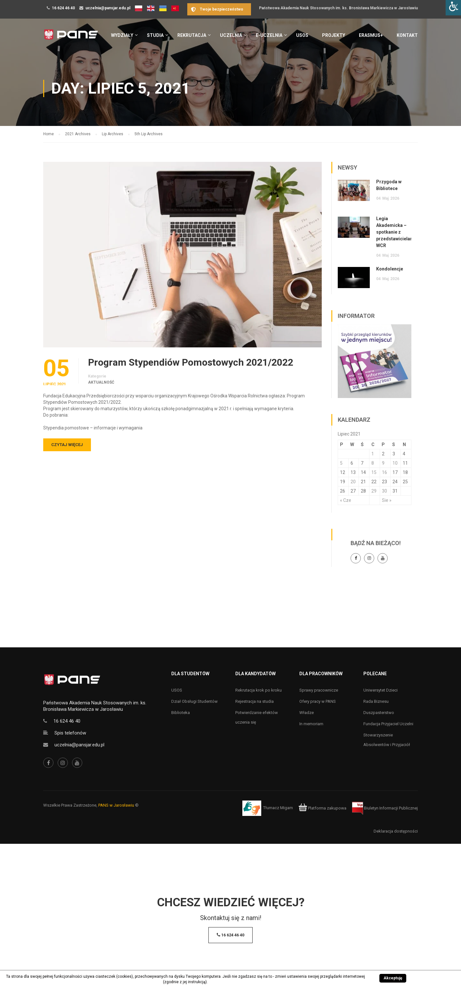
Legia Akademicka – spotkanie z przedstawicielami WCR (396, 232)
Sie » (387, 500)
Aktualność (101, 382)
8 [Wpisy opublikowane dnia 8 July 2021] (372, 463)
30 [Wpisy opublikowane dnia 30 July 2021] (384, 491)
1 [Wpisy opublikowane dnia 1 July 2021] (372, 453)
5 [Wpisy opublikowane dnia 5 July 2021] (341, 463)
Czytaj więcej (67, 444)
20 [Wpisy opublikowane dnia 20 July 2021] (353, 481)
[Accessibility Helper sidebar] (453, 7)
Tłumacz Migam (278, 808)
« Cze (345, 500)
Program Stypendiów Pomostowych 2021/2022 (190, 362)
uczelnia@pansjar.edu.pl (107, 8)
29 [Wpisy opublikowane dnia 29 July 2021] (373, 491)
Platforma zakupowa (322, 808)
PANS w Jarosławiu (116, 805)
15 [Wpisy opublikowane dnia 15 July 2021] (373, 472)
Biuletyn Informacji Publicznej (385, 808)
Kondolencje (389, 268)
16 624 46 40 (63, 8)
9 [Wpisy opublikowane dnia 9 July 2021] (383, 463)
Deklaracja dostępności (396, 831)
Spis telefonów (70, 733)
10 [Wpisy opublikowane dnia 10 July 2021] (395, 463)
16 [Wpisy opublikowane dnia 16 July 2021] (384, 472)
